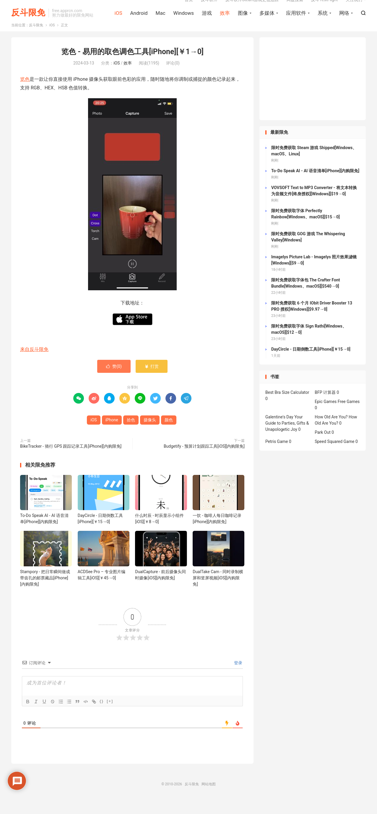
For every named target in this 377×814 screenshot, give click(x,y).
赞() (114, 379)
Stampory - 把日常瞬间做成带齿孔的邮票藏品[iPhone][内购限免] (45, 590)
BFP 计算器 (325, 405)
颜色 (169, 433)
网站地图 (209, 797)
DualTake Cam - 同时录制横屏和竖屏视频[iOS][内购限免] (218, 590)
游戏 (207, 21)
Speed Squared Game (334, 454)
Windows (183, 21)
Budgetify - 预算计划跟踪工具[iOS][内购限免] (204, 459)
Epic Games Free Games (337, 414)
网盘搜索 (295, 7)
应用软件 (296, 21)
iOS (118, 21)
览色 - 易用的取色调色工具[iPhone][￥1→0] (132, 65)
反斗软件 (209, 7)
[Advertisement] (312, 92)
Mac (160, 21)
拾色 (131, 433)
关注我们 (354, 7)
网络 (344, 21)
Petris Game (276, 454)
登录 (237, 675)
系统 (323, 21)
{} (102, 714)
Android (138, 21)
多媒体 (266, 21)
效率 (225, 21)
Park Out (323, 445)
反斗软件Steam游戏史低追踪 (252, 7)
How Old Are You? (331, 430)
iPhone (111, 433)
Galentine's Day (279, 430)
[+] (110, 714)
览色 (25, 92)
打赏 (151, 379)
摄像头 (150, 433)
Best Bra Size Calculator (287, 405)
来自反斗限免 (34, 362)
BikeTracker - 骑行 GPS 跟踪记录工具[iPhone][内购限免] (70, 459)
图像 (243, 21)
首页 (189, 7)
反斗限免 (28, 20)
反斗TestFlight (324, 7)
